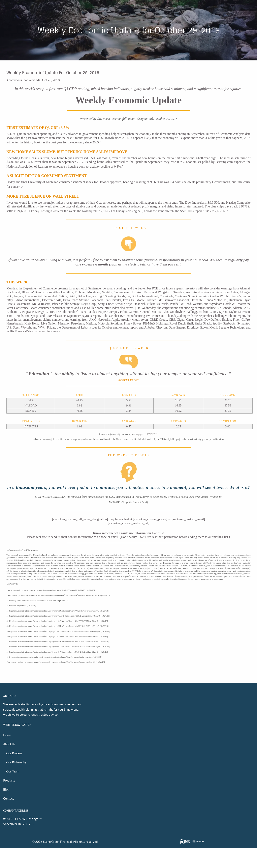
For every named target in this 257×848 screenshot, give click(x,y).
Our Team (12, 771)
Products (9, 780)
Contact (8, 798)
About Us (9, 744)
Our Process (14, 753)
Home (7, 735)
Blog (6, 789)
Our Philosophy (16, 762)
